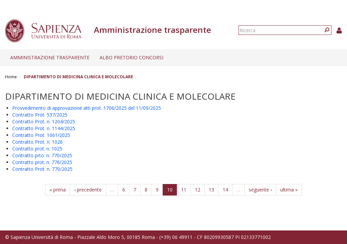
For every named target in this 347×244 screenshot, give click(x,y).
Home (11, 77)
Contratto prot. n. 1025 (37, 148)
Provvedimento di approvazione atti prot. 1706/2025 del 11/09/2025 (86, 108)
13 (211, 189)
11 (183, 189)
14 (225, 189)
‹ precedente (88, 189)
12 (197, 189)
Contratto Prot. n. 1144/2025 (43, 128)
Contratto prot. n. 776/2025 (42, 162)
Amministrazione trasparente (49, 57)
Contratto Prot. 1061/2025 (41, 135)
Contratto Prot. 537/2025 (39, 114)
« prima (57, 189)
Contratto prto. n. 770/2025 (42, 155)
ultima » (289, 189)
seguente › (260, 189)
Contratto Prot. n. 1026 (37, 142)
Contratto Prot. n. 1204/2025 (43, 121)
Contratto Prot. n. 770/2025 (42, 169)
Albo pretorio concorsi (131, 57)
